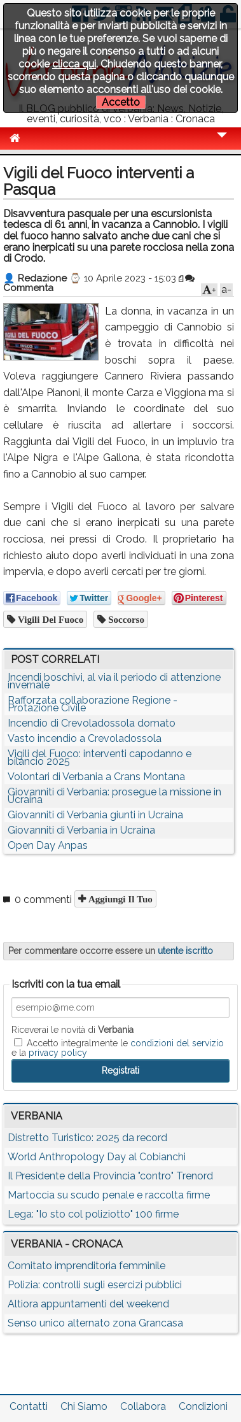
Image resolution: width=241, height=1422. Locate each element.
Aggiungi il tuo (119, 899)
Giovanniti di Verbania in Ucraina (81, 830)
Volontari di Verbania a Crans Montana (96, 777)
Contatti (29, 1406)
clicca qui (74, 64)
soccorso (125, 619)
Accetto (121, 102)
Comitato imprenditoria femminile (86, 1266)
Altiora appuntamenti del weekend (88, 1304)
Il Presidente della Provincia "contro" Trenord (110, 1176)
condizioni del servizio (177, 1043)
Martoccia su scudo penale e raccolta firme (109, 1195)
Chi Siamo (83, 1406)
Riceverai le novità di (72, 1029)
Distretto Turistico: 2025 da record (87, 1138)
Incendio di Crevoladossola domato (92, 723)
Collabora (143, 1406)
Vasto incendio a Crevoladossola (85, 738)
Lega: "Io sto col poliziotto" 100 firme (93, 1214)
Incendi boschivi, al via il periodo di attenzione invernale (114, 681)
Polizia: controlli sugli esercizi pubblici (95, 1285)
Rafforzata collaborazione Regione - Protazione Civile (92, 704)
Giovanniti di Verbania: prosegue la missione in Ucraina (114, 796)
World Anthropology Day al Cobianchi (97, 1157)
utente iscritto (185, 951)
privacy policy (58, 1053)
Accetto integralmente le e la (117, 1047)
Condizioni (203, 1406)
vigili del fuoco (49, 619)
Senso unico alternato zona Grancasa (95, 1323)
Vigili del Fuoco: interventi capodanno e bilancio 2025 (99, 757)
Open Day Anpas (48, 845)
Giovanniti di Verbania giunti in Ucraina (95, 815)
